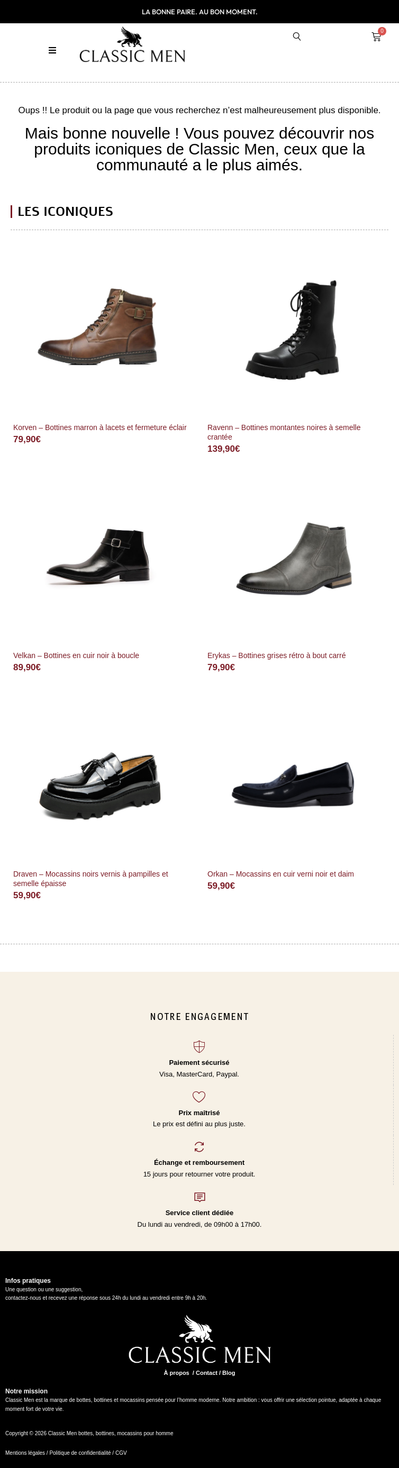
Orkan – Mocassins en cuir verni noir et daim (280, 874)
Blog (228, 1373)
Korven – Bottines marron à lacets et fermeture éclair (100, 427)
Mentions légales (25, 1453)
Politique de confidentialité (80, 1453)
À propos (176, 1373)
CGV (120, 1453)
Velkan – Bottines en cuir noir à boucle (76, 655)
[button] (53, 50)
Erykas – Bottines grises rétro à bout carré (276, 655)
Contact (206, 1373)
